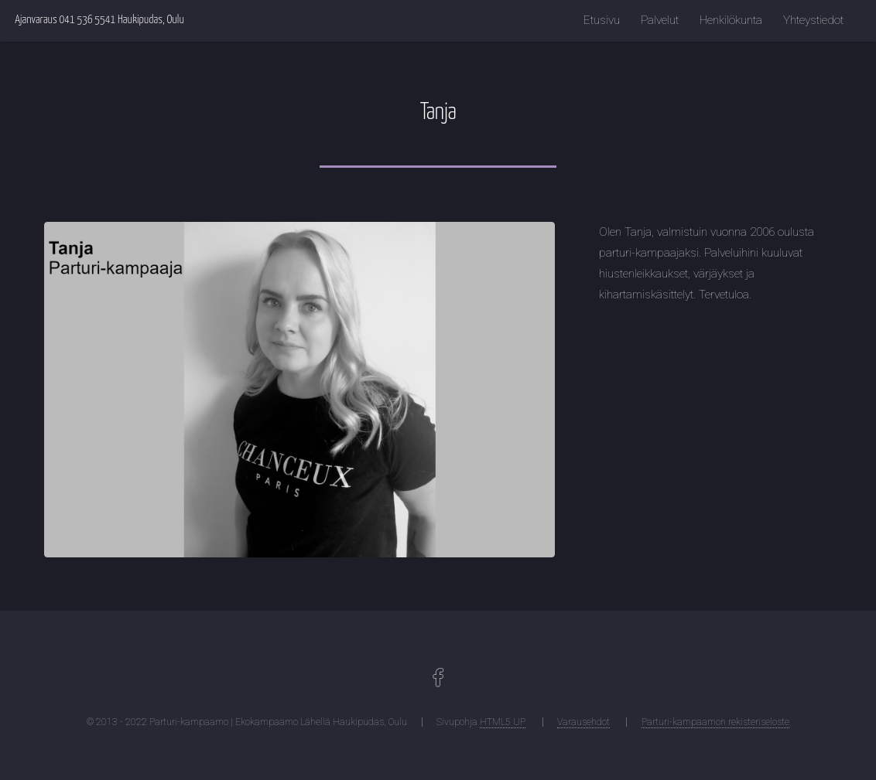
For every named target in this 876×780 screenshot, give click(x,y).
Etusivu (601, 20)
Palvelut (660, 20)
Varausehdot (583, 722)
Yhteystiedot (813, 20)
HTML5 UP (502, 722)
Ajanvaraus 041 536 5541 (65, 20)
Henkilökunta (731, 20)
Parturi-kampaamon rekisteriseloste (715, 722)
